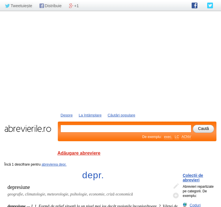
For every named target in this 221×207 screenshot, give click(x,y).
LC (177, 137)
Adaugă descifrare (176, 195)
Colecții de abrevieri (193, 177)
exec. (168, 137)
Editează (176, 186)
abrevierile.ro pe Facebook (194, 5)
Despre (67, 115)
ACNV (186, 137)
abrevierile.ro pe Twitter (210, 5)
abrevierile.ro (27, 128)
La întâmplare (90, 115)
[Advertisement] (110, 61)
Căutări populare (121, 115)
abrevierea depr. (53, 164)
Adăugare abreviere (79, 153)
